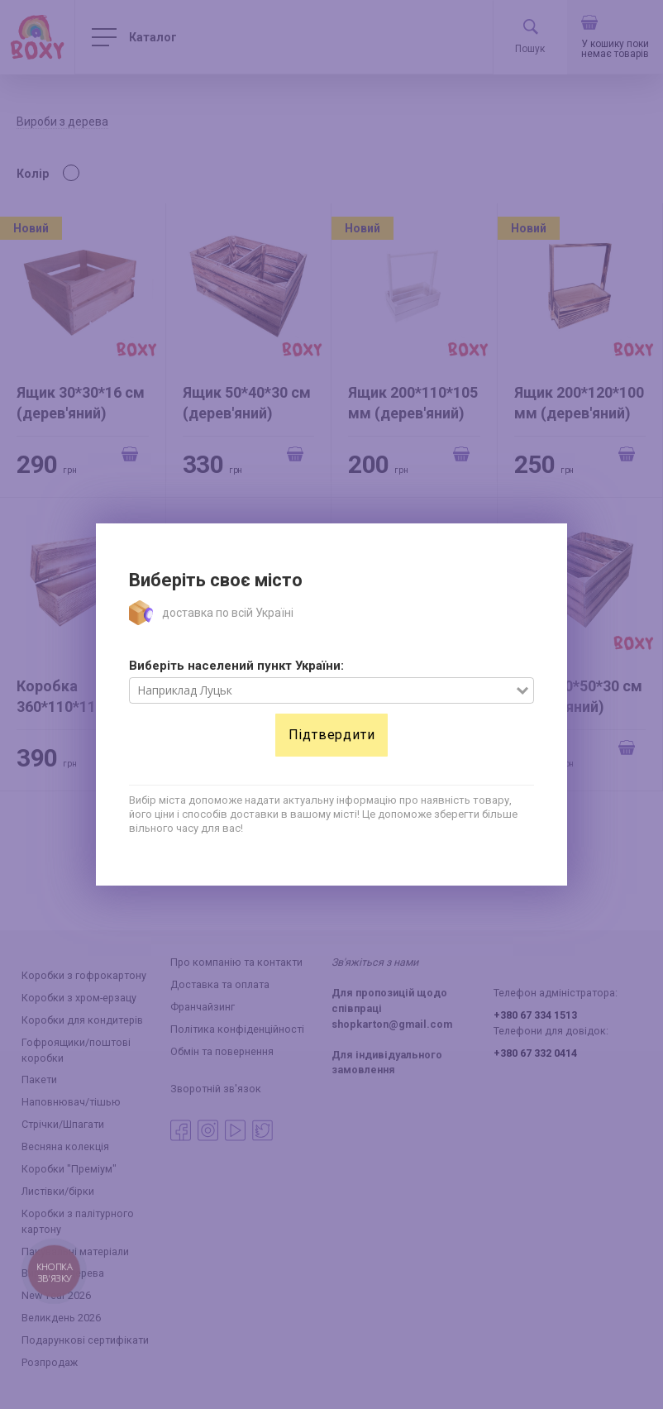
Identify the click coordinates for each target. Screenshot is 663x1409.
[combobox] (322, 690)
